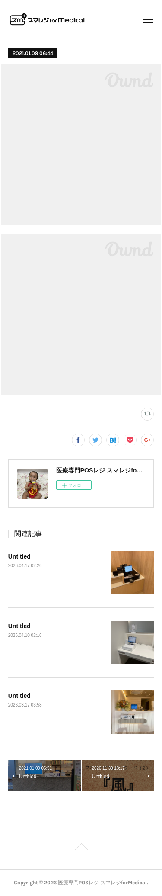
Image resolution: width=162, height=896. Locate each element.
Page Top (81, 848)
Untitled (19, 556)
